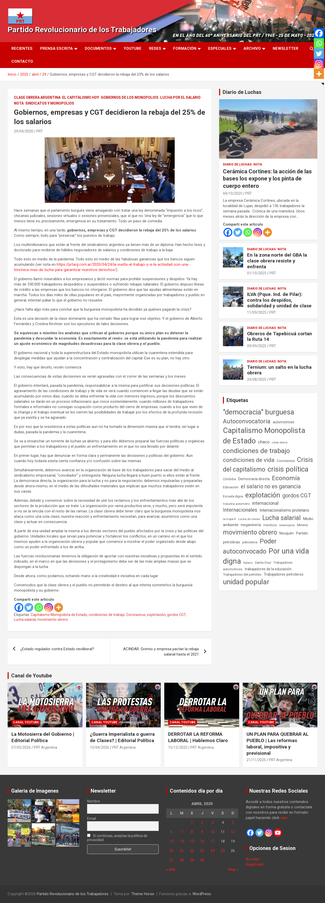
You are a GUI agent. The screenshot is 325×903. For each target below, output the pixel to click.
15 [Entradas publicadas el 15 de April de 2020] (192, 841)
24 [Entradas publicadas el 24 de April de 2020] (212, 850)
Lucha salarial (25, 619)
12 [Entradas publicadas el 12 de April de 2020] (233, 832)
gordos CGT (176, 615)
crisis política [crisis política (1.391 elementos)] (288, 469)
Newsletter (285, 48)
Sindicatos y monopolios (49, 103)
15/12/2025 (177, 747)
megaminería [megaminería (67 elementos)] (251, 525)
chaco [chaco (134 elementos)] (264, 441)
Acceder (253, 859)
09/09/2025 (256, 346)
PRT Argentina (45, 747)
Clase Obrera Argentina (37, 97)
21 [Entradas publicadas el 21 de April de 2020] (182, 850)
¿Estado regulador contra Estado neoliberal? (57, 649)
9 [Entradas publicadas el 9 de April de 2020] (202, 832)
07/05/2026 (21, 747)
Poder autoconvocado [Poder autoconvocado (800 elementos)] (250, 546)
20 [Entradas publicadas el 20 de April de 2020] (171, 850)
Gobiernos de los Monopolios (129, 97)
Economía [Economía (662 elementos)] (286, 478)
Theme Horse (142, 894)
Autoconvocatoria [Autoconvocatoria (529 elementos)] (246, 421)
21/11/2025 (256, 760)
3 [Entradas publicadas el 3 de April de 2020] (213, 822)
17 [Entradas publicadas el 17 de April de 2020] (212, 841)
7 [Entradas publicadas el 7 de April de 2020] (182, 832)
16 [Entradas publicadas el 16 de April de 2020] (202, 841)
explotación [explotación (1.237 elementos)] (262, 495)
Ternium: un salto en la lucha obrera (279, 370)
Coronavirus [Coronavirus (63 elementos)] (286, 461)
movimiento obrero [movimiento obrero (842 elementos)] (250, 532)
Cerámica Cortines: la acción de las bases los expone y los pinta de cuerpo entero (267, 178)
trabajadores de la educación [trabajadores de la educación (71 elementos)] (268, 569)
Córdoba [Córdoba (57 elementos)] (229, 479)
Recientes (21, 48)
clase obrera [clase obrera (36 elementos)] (279, 442)
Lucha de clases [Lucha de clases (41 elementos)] (249, 519)
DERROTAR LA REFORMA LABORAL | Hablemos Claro (198, 737)
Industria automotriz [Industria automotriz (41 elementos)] (236, 504)
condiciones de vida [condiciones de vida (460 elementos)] (248, 460)
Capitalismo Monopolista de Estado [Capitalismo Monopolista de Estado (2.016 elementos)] (264, 435)
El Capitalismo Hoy (80, 97)
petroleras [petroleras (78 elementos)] (231, 542)
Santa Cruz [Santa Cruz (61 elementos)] (263, 562)
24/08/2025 (256, 379)
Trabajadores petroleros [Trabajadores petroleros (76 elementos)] (283, 574)
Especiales (220, 48)
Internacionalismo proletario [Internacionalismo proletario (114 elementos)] (284, 510)
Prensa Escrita (56, 48)
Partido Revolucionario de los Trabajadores (82, 29)
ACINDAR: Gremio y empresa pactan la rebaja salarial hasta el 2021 (161, 652)
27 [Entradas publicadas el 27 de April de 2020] (171, 860)
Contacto (22, 61)
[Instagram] (48, 607)
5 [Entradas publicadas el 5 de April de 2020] (233, 822)
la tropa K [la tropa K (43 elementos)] (229, 519)
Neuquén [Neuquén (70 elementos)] (286, 533)
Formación (184, 48)
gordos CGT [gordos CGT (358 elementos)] (296, 495)
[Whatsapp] (38, 607)
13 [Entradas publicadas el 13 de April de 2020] (171, 841)
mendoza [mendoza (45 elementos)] (270, 525)
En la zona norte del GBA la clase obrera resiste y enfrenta (277, 261)
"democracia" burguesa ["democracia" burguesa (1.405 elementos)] (258, 412)
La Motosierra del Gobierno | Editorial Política (42, 737)
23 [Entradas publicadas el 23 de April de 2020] (202, 850)
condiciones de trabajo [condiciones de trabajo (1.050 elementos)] (256, 451)
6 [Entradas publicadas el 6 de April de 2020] (171, 832)
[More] (58, 607)
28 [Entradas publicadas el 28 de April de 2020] (182, 860)
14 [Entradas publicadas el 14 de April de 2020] (182, 841)
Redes (155, 48)
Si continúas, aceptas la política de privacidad (117, 838)
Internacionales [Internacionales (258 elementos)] (240, 510)
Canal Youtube (26, 722)
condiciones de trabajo (107, 615)
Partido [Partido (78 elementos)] (302, 533)
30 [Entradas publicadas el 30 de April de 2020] (202, 860)
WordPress (201, 894)
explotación (156, 615)
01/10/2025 (256, 273)
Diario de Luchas (242, 92)
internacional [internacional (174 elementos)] (265, 503)
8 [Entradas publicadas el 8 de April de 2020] (192, 832)
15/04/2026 (99, 747)
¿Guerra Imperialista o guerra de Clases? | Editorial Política (122, 737)
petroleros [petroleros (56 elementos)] (249, 542)
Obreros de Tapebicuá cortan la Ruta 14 (279, 336)
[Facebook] (18, 607)
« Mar (170, 869)
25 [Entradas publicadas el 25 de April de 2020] (223, 850)
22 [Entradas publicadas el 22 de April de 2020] (192, 850)
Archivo (252, 48)
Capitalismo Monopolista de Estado (59, 615)
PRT (39, 131)
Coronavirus (135, 615)
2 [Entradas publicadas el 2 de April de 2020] (202, 822)
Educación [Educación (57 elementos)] (230, 487)
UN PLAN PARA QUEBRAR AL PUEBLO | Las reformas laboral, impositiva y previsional (277, 743)
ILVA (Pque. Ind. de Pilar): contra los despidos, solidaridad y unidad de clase (279, 300)
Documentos (98, 48)
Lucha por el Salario (180, 97)
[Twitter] (28, 607)
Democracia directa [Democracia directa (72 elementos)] (254, 479)
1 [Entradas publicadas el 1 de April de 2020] (192, 822)
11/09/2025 (256, 312)
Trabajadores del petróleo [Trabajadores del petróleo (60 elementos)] (242, 574)
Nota (19, 103)
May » (233, 869)
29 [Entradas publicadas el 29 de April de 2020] (192, 860)
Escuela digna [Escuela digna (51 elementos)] (233, 496)
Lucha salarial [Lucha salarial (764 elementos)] (281, 518)
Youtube (132, 48)
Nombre (93, 801)
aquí (283, 817)
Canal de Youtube (31, 676)
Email (91, 818)
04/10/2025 (232, 193)
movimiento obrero (52, 619)
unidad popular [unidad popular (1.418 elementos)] (246, 582)
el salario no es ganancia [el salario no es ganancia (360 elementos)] (271, 486)
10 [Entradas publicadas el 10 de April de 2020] (212, 832)
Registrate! (255, 864)
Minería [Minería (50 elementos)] (302, 525)
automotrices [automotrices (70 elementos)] (283, 422)
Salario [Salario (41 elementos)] (248, 562)
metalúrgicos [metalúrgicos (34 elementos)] (287, 525)
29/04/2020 (23, 131)
